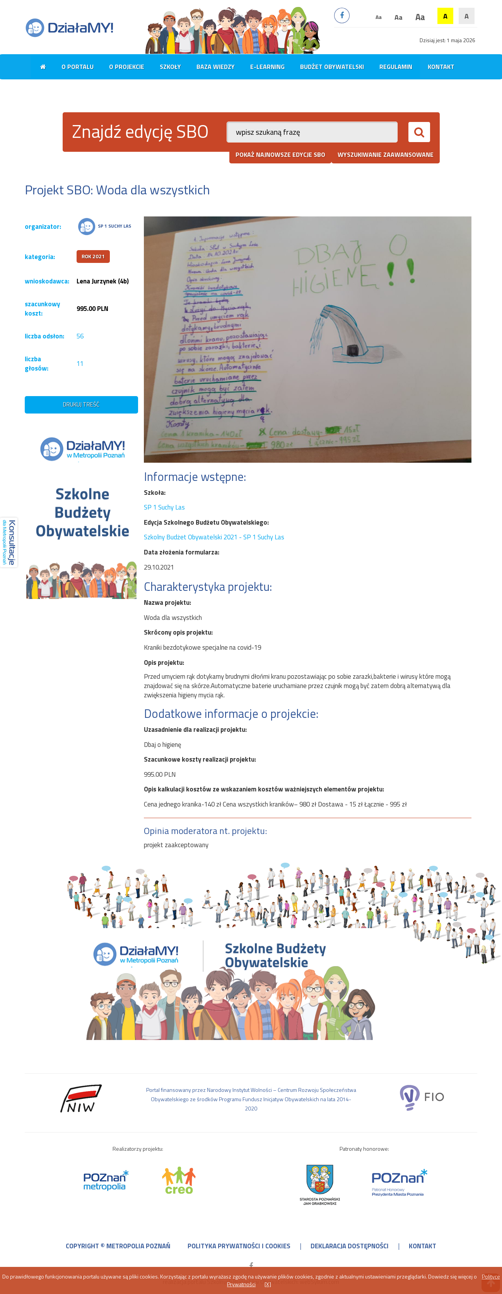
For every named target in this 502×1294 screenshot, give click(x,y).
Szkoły (170, 66)
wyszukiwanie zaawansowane (386, 154)
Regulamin (395, 66)
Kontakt (441, 66)
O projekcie (126, 66)
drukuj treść (81, 404)
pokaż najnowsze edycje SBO (280, 154)
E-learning (267, 66)
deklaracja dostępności (350, 1246)
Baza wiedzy (215, 66)
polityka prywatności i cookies (239, 1246)
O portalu (77, 66)
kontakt (422, 1246)
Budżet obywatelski (332, 66)
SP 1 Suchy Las (164, 507)
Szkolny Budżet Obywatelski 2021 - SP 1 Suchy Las (214, 537)
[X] (268, 1284)
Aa (379, 17)
